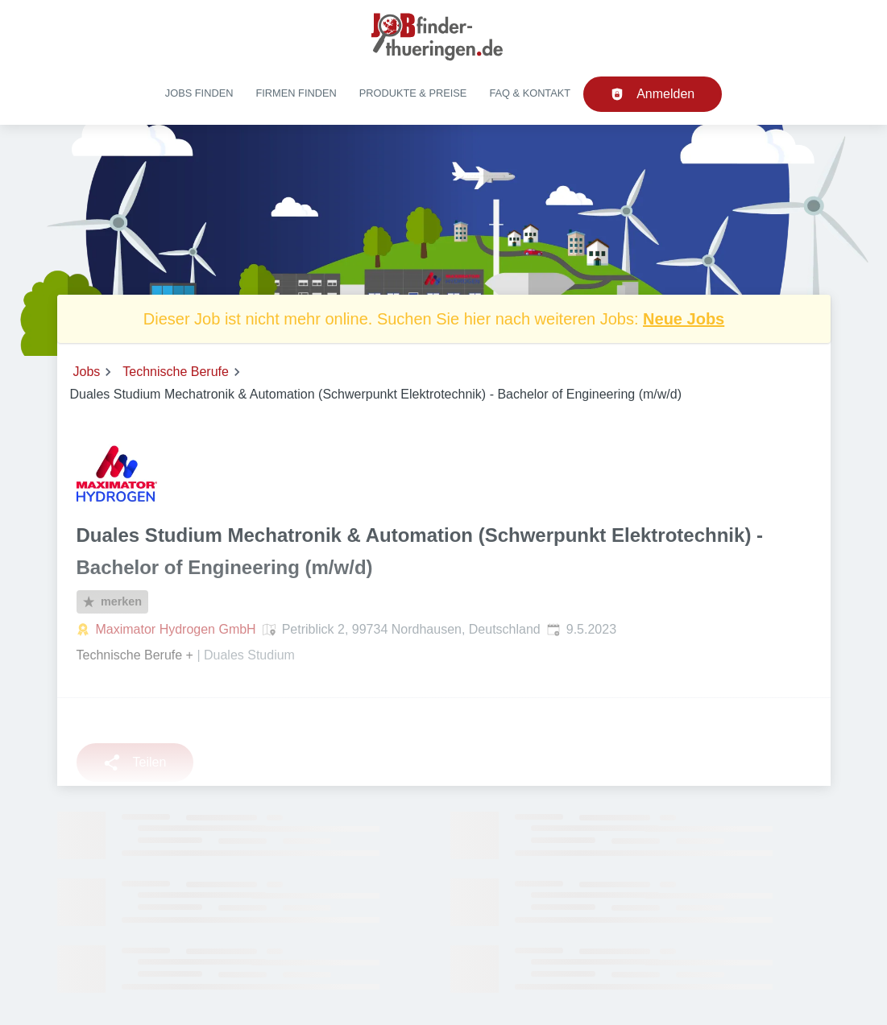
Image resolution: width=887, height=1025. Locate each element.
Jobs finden (199, 93)
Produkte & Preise (413, 93)
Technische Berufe (175, 371)
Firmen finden (295, 93)
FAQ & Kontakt (529, 93)
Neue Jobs (683, 319)
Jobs (87, 371)
